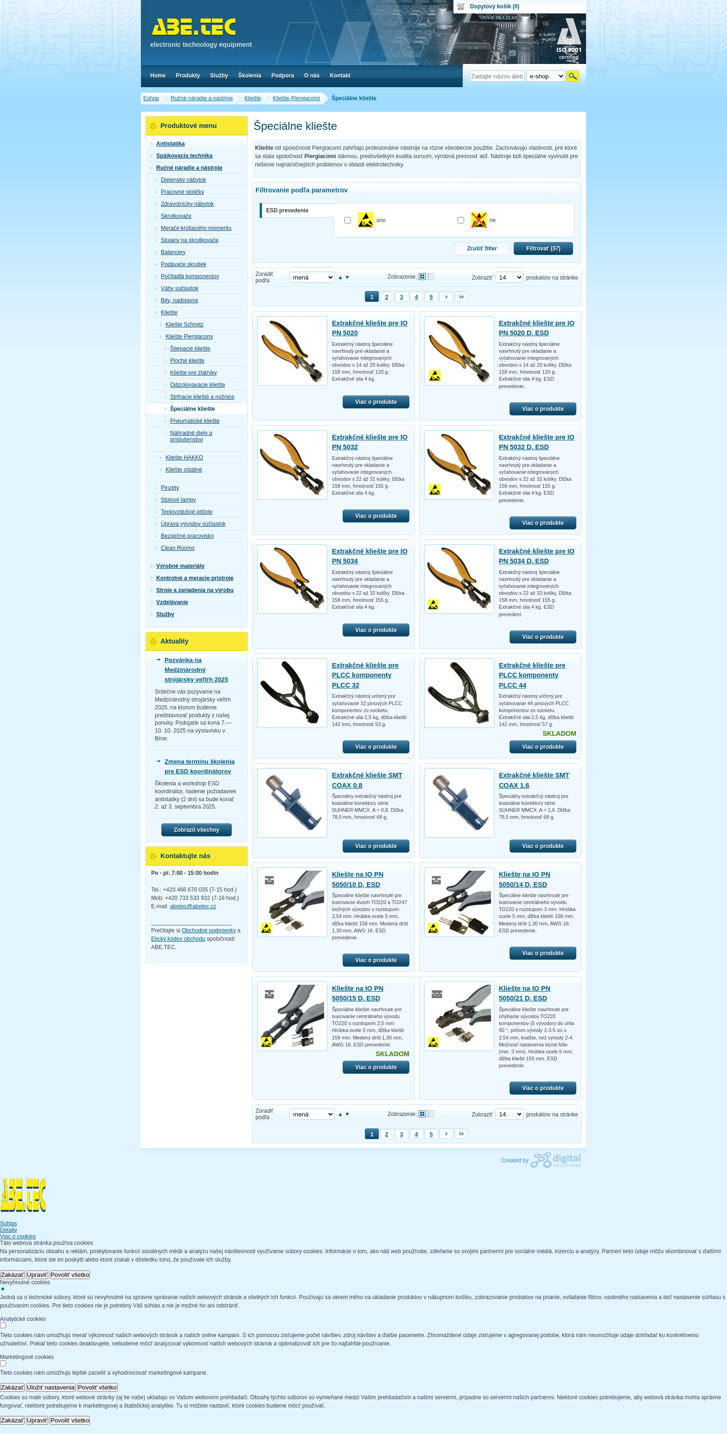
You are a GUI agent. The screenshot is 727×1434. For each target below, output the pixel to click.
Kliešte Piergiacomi (186, 336)
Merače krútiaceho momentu (193, 228)
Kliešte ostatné (181, 469)
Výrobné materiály (177, 566)
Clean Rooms (175, 548)
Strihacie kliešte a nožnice (200, 397)
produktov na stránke (552, 277)
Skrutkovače (173, 216)
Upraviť (37, 1274)
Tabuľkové (430, 276)
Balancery (170, 252)
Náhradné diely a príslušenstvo (188, 436)
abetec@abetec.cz (193, 906)
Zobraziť (482, 277)
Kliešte (166, 312)
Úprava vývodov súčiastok (190, 524)
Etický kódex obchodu (178, 939)
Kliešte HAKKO (181, 457)
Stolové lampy (175, 500)
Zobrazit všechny (196, 830)
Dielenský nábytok (180, 180)
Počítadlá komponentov (187, 276)
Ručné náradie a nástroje (187, 168)
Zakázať (12, 1274)
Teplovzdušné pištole (183, 512)
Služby (162, 614)
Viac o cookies (18, 1236)
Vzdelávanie (169, 602)
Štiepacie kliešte (187, 348)
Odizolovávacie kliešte (195, 385)
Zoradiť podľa (264, 277)
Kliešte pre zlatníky (191, 373)
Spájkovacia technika (181, 156)
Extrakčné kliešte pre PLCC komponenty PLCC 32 (365, 675)
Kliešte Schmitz (182, 324)
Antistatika (168, 143)
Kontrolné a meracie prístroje (192, 578)
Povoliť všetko (70, 1274)
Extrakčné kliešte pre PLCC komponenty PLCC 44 (532, 675)
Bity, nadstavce (176, 300)
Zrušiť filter (482, 248)
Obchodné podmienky (209, 930)
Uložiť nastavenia (51, 1387)
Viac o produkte (376, 402)
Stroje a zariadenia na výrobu (192, 590)
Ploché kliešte (184, 360)
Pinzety (167, 487)
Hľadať (573, 76)
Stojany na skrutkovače (186, 240)
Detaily (8, 1230)
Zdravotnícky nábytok (184, 204)
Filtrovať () (543, 248)
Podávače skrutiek (180, 264)
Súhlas (8, 1223)
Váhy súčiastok (176, 288)
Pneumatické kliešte (192, 421)
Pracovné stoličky (179, 192)
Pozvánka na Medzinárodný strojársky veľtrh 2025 (196, 669)
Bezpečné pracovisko (184, 536)
